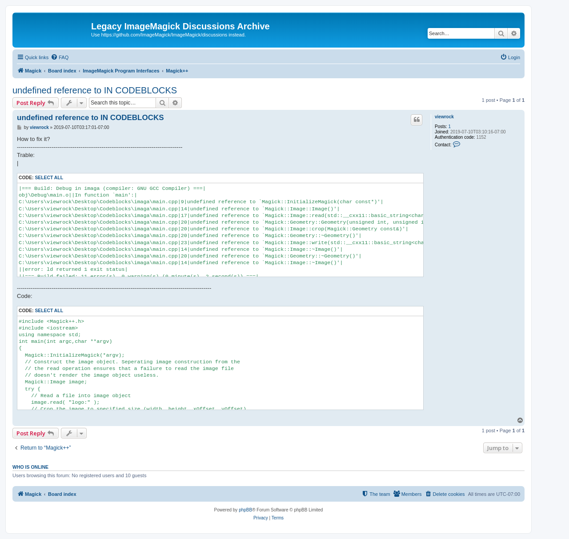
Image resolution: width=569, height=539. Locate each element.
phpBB (245, 509)
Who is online (30, 467)
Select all (49, 177)
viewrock (444, 116)
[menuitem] (59, 57)
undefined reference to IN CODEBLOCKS (94, 90)
